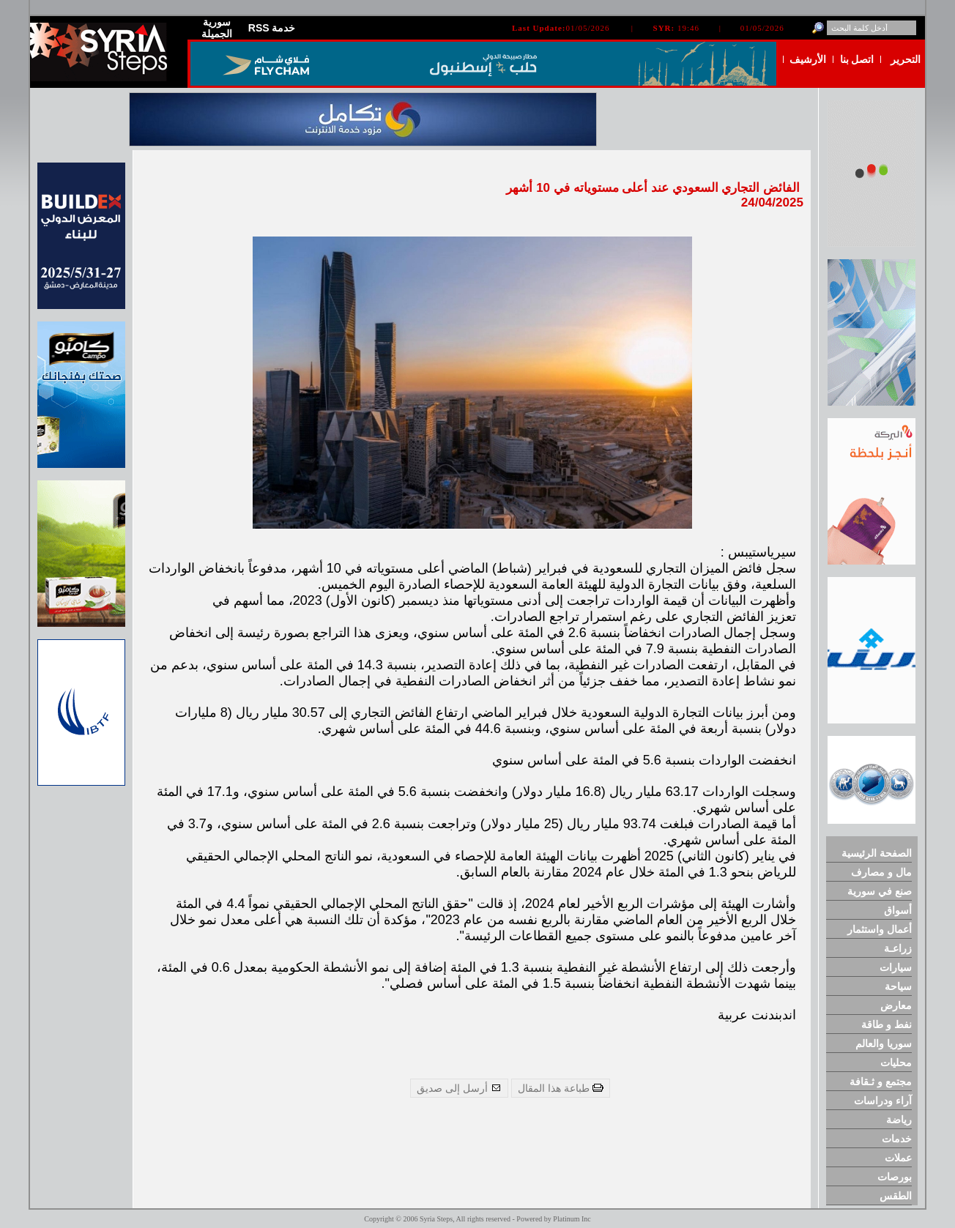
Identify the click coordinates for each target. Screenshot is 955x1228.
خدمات (897, 1139)
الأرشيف (807, 59)
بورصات (894, 1177)
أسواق (898, 910)
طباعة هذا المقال (560, 1088)
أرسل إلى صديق (459, 1088)
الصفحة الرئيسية (876, 853)
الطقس (896, 1196)
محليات (896, 1062)
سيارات (896, 967)
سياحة (898, 986)
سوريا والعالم (883, 1043)
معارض (896, 1005)
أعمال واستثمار (879, 929)
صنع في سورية (879, 891)
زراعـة (898, 948)
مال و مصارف (881, 872)
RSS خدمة (272, 28)
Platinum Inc (571, 1219)
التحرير (906, 59)
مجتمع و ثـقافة (881, 1081)
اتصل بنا (857, 59)
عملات (898, 1158)
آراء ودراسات (883, 1100)
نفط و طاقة (886, 1024)
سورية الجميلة (216, 28)
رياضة (899, 1119)
